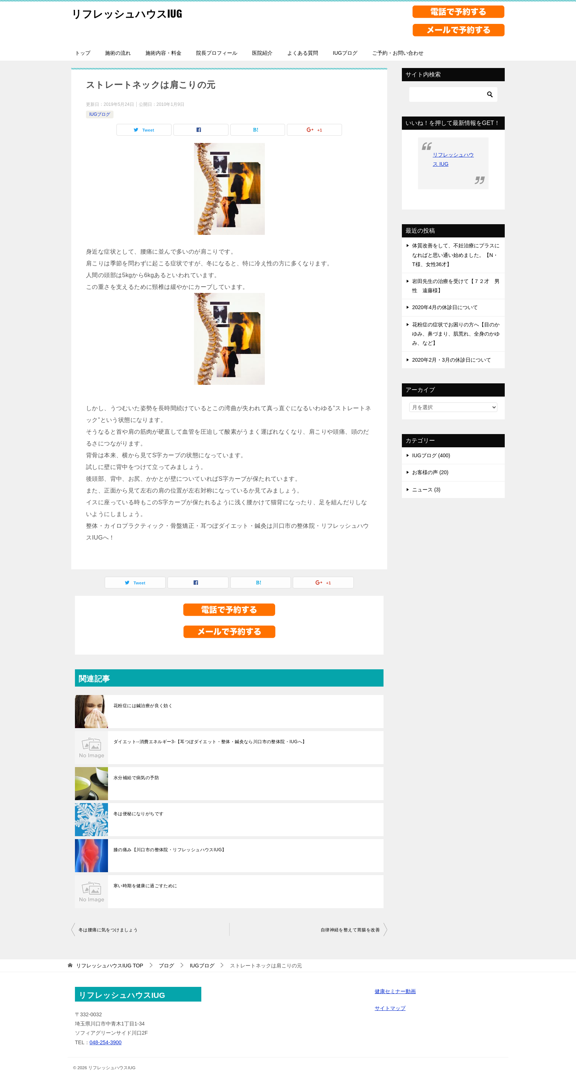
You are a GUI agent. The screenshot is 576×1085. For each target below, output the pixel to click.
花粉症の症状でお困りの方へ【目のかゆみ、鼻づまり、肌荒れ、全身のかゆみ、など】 (456, 334)
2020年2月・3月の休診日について (451, 360)
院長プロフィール (216, 53)
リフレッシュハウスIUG (130, 12)
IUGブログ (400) (431, 455)
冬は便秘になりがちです (138, 813)
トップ (82, 53)
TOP (109, 965)
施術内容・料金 (163, 53)
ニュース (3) (426, 490)
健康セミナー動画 (395, 991)
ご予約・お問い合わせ (398, 53)
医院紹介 (262, 53)
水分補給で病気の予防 (136, 777)
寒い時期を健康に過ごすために (145, 885)
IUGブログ (345, 53)
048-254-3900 (106, 1042)
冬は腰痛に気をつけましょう (108, 929)
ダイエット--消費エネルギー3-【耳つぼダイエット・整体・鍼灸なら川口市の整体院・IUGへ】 (210, 741)
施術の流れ (118, 53)
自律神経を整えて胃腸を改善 (350, 929)
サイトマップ (390, 1008)
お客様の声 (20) (430, 472)
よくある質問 (302, 53)
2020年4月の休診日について (445, 307)
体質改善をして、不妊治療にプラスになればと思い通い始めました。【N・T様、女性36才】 (456, 255)
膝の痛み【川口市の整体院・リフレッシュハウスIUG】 (170, 849)
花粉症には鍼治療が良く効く (143, 705)
